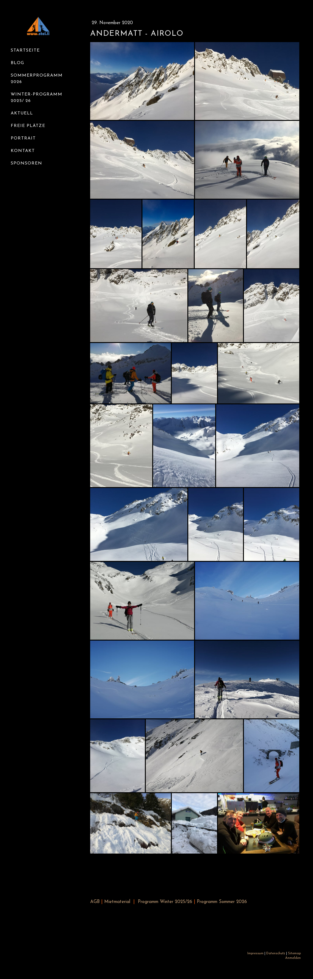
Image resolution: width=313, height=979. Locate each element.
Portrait (23, 138)
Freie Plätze (28, 126)
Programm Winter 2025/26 (165, 902)
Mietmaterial (117, 902)
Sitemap (294, 953)
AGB (95, 902)
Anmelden (293, 958)
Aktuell (22, 113)
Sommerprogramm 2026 (37, 78)
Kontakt (23, 151)
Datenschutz (275, 953)
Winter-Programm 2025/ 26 (36, 97)
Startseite (25, 50)
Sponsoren (26, 163)
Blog (17, 63)
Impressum (255, 953)
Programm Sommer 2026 (222, 902)
